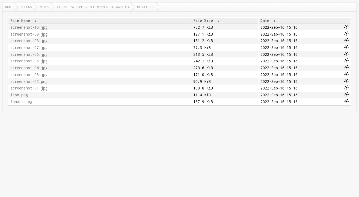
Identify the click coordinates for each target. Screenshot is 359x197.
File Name (20, 20)
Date (264, 20)
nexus (44, 7)
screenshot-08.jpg (29, 40)
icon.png (19, 94)
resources (145, 7)
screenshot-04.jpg (29, 67)
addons (26, 7)
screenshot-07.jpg (29, 47)
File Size (203, 20)
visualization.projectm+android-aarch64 (93, 7)
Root (9, 7)
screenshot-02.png (29, 81)
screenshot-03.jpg (29, 74)
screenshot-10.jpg (29, 27)
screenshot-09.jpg (29, 34)
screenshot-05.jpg (29, 61)
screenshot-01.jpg (29, 88)
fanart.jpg (21, 101)
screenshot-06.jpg (29, 54)
